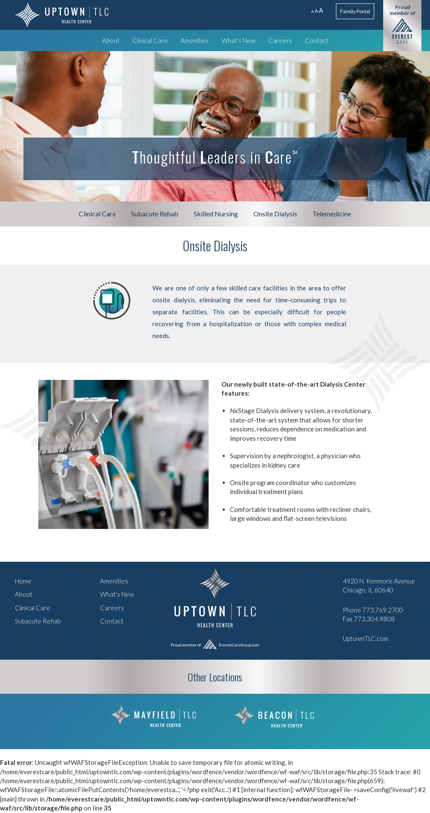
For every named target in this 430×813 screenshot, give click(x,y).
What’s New (238, 40)
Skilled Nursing (216, 214)
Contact (316, 40)
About (111, 40)
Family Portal (355, 11)
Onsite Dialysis (275, 214)
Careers (280, 40)
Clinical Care (150, 40)
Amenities (195, 40)
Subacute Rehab (154, 214)
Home (23, 581)
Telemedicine (331, 214)
